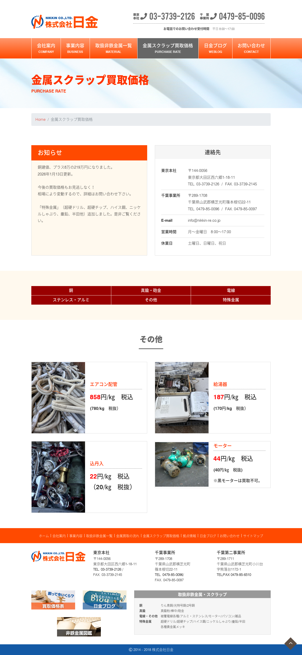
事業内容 (75, 48)
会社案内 (46, 48)
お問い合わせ (251, 48)
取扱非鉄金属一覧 (113, 48)
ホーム (44, 535)
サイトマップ (253, 535)
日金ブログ (215, 48)
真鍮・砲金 (151, 290)
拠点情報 (189, 535)
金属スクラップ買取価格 (168, 48)
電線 (231, 290)
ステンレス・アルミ (71, 299)
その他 (151, 299)
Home (40, 119)
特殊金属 (231, 299)
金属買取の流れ (127, 535)
